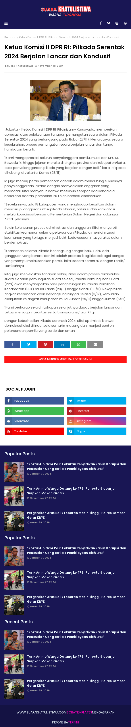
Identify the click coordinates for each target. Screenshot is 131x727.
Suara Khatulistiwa (20, 66)
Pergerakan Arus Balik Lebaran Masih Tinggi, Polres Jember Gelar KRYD (76, 515)
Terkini (73, 722)
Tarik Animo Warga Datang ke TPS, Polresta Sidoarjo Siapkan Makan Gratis (71, 490)
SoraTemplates (79, 712)
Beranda (10, 37)
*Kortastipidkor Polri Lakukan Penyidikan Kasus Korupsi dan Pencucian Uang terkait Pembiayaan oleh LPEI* (76, 466)
